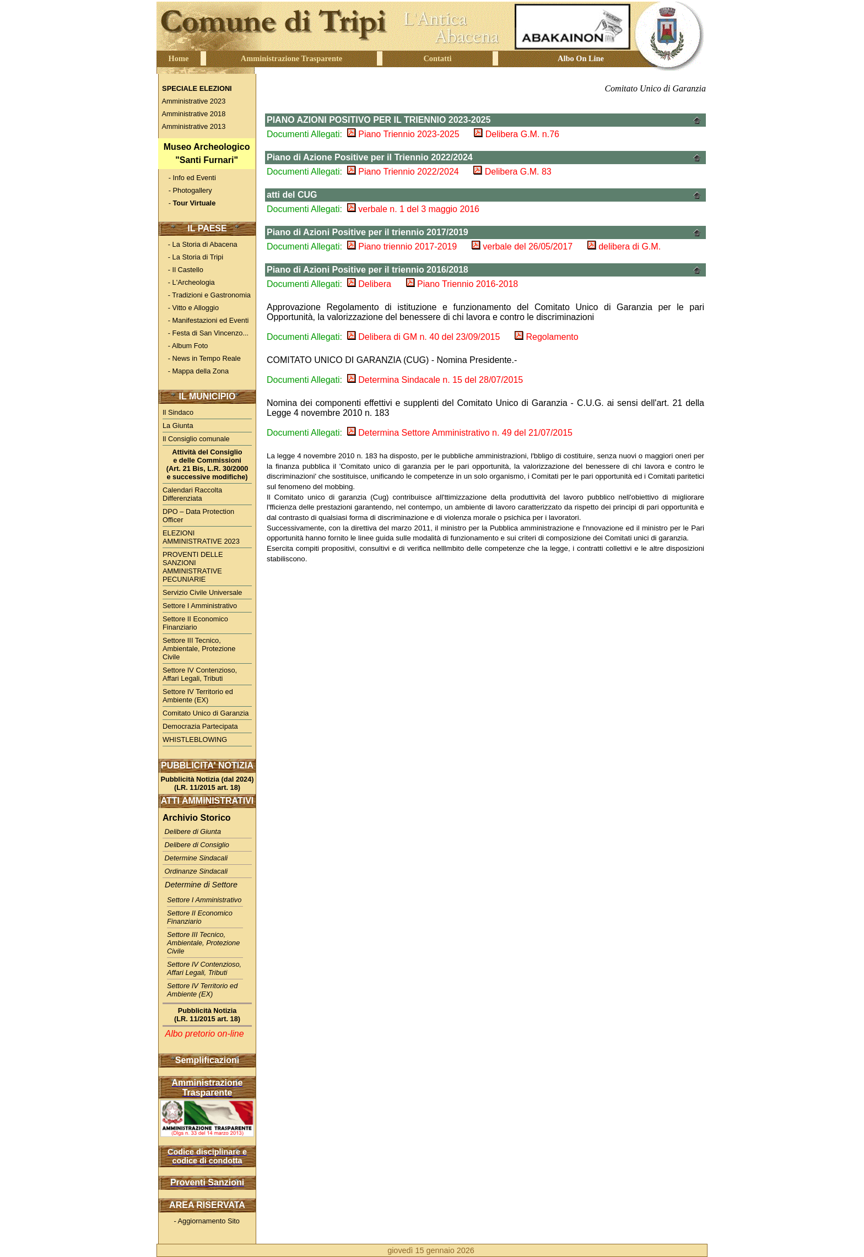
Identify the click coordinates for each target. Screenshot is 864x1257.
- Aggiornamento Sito (200, 1221)
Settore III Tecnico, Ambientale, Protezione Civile (199, 648)
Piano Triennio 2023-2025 (403, 134)
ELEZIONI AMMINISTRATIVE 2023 (201, 537)
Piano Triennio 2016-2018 (462, 284)
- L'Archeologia (187, 282)
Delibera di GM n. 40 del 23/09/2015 (423, 337)
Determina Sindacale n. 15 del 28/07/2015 (435, 379)
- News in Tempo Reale (200, 358)
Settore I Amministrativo (200, 606)
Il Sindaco (178, 412)
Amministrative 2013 (191, 126)
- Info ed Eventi (188, 178)
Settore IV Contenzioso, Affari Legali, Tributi (200, 674)
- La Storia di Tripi (191, 257)
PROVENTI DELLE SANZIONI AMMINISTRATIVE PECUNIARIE (193, 566)
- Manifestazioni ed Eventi (204, 320)
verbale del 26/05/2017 (522, 246)
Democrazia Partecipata (200, 726)
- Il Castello (181, 270)
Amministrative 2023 (191, 101)
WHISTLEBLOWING (195, 739)
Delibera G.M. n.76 (516, 134)
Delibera (369, 284)
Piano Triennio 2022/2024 (403, 171)
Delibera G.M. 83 (512, 171)
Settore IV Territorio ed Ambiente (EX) (198, 695)
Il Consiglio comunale (196, 439)
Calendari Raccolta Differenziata (192, 494)
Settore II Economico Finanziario (195, 623)
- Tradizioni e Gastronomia (205, 295)
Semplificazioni (207, 1060)
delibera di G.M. (624, 246)
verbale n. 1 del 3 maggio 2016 (413, 209)
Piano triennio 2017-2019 (402, 246)
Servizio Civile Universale (202, 592)
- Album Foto (184, 346)
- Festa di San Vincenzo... (203, 333)
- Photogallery (185, 190)
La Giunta (178, 425)
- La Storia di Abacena (198, 244)
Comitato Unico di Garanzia (206, 713)
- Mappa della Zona (194, 371)
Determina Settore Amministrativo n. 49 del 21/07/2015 (460, 432)
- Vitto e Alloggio (189, 308)
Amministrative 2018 (191, 114)
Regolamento (547, 337)
